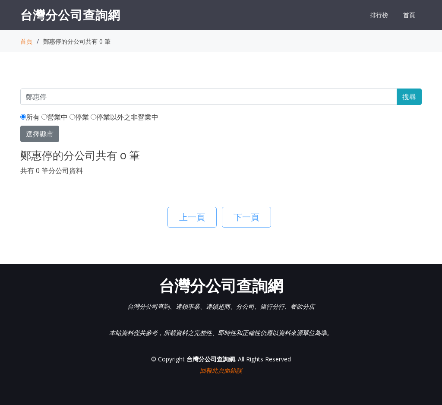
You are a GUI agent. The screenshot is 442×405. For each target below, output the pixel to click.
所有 (30, 117)
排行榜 (379, 15)
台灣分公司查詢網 (70, 14)
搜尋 (409, 96)
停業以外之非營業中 (124, 117)
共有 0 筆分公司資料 (51, 170)
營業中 (54, 117)
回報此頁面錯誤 (221, 370)
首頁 (409, 15)
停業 (79, 117)
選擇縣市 (40, 134)
